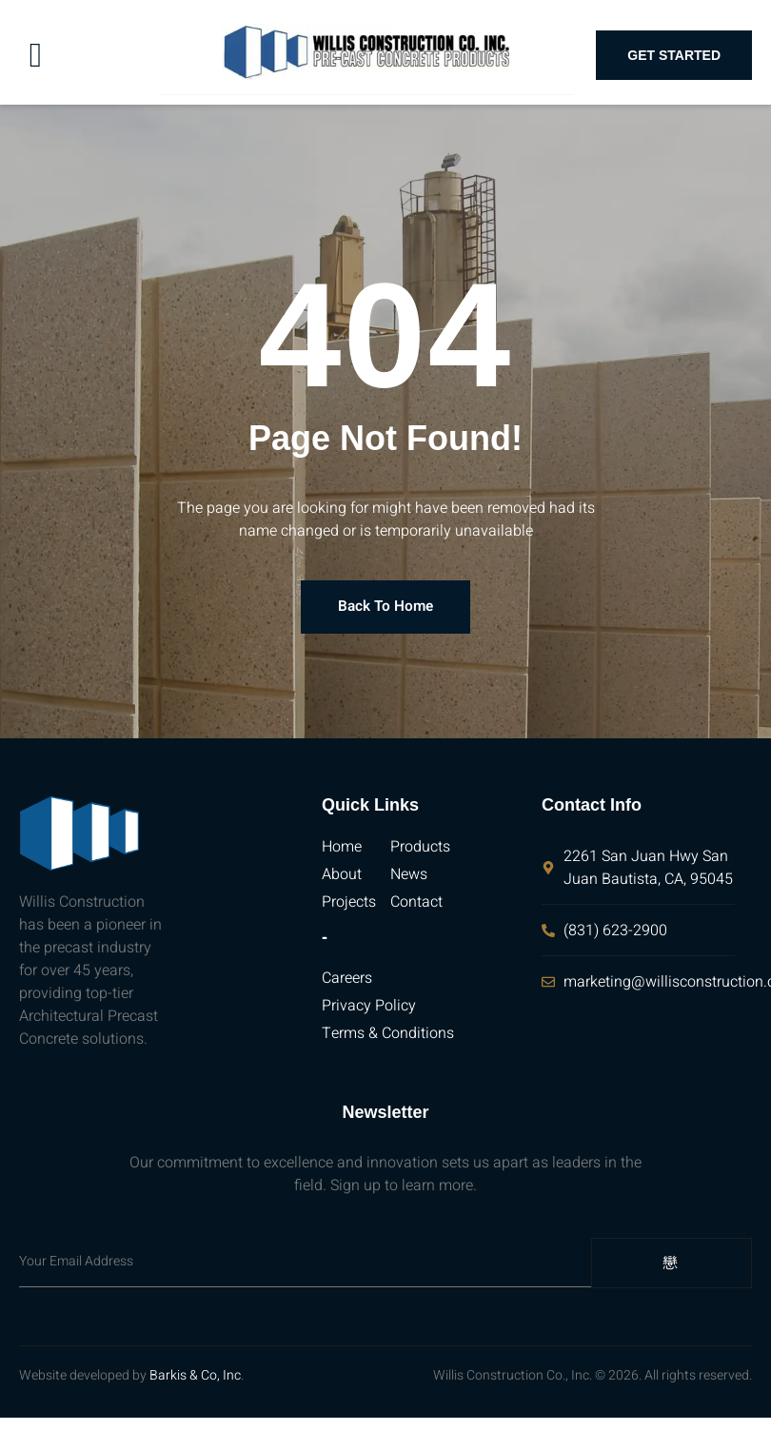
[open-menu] (36, 55)
